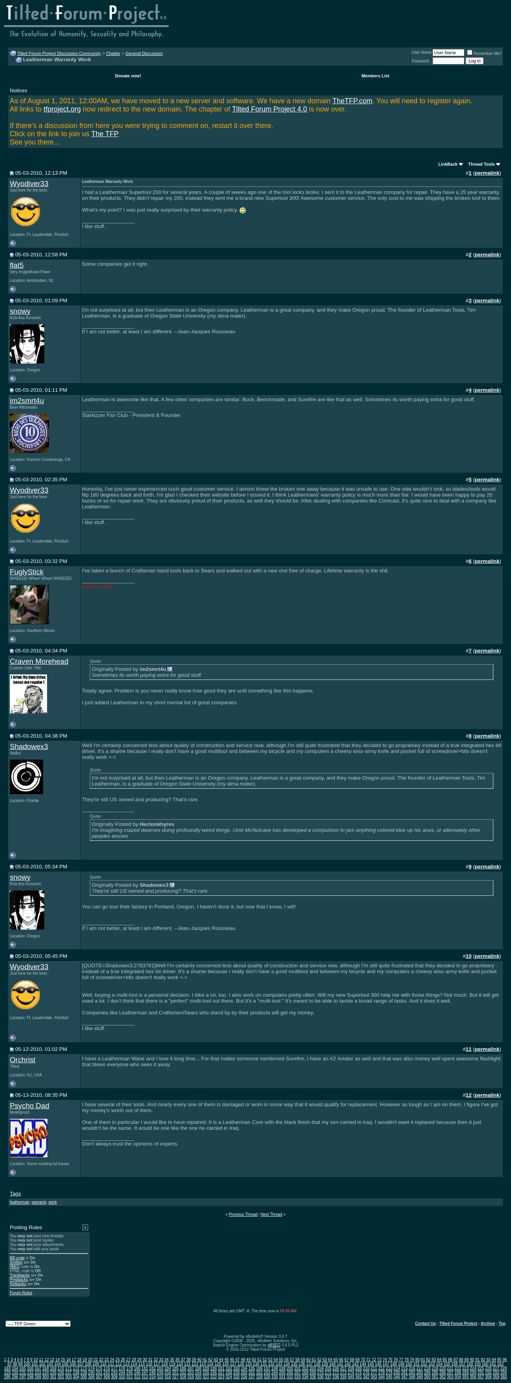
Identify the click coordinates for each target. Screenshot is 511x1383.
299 (38, 1377)
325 (236, 1377)
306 (91, 1377)
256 (213, 1372)
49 (248, 1359)
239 (83, 1372)
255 (206, 1372)
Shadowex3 (29, 746)
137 (309, 1364)
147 (386, 1364)
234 (45, 1372)
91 (477, 1359)
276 (366, 1372)
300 (45, 1377)
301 (53, 1377)
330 (274, 1377)
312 (137, 1377)
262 (259, 1372)
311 (129, 1377)
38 (188, 1359)
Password (420, 61)
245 (129, 1372)
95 (499, 1359)
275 (358, 1372)
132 (271, 1364)
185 (175, 1368)
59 (303, 1359)
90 (472, 1359)
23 (106, 1359)
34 (166, 1359)
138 (317, 1364)
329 (267, 1377)
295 (7, 1377)
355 (465, 1377)
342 (366, 1377)
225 (480, 1368)
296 (15, 1377)
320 (198, 1377)
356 (473, 1377)
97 (9, 1364)
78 (406, 1359)
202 (305, 1368)
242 (107, 1372)
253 (190, 1372)
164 (15, 1368)
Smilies (16, 1262)
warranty (39, 1202)
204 (320, 1368)
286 (442, 1372)
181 (145, 1368)
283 (419, 1372)
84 (439, 1359)
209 (358, 1368)
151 (416, 1364)
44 (221, 1359)
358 (488, 1377)
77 (401, 1359)
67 (346, 1359)
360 (503, 1377)
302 (61, 1377)
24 (112, 1359)
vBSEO (273, 1345)
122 (195, 1364)
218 (427, 1368)
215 (404, 1368)
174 (91, 1368)
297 (22, 1377)
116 (149, 1364)
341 (358, 1377)
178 (121, 1368)
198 (274, 1368)
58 (297, 1359)
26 (123, 1359)
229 (7, 1372)
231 (22, 1372)
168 (45, 1368)
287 (450, 1372)
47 (237, 1359)
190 (213, 1368)
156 (454, 1364)
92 (483, 1359)
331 (282, 1377)
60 (308, 1359)
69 (357, 1359)
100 (27, 1364)
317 (175, 1377)
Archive (488, 1323)
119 (172, 1364)
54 (275, 1359)
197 (267, 1368)
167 (38, 1368)
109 (96, 1364)
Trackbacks (20, 1275)
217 (419, 1368)
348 (412, 1377)
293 (496, 1372)
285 (435, 1372)
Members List (375, 75)
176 (107, 1368)
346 (396, 1377)
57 (292, 1359)
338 (336, 1377)
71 (368, 1359)
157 (462, 1364)
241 (99, 1372)
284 (427, 1372)
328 (259, 1377)
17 (74, 1359)
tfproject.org (62, 109)
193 (236, 1368)
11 (41, 1359)
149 (401, 1364)
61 (314, 1359)
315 (160, 1377)
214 (396, 1368)
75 (390, 1359)
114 (134, 1364)
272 (336, 1372)
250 (167, 1372)
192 (228, 1368)
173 (83, 1368)
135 (294, 1364)
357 (480, 1377)
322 (213, 1377)
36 (177, 1359)
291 (480, 1372)
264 (274, 1372)
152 (424, 1364)
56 (286, 1359)
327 (251, 1377)
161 (492, 1364)
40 (199, 1359)
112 (118, 1364)
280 (396, 1372)
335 (312, 1377)
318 (183, 1377)
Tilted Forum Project (458, 1323)
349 (419, 1377)
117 (156, 1364)
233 (38, 1372)
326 (244, 1377)
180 (137, 1368)
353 (450, 1377)
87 (455, 1359)
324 (228, 1377)
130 (256, 1364)
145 (370, 1364)
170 (61, 1368)
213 (389, 1368)
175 (99, 1368)
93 (488, 1359)
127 (233, 1364)
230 (15, 1372)
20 (90, 1359)
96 (504, 1359)
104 (57, 1364)
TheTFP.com (353, 101)
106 (72, 1364)
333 (297, 1377)
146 (378, 1364)
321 (206, 1377)
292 (488, 1372)
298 (30, 1377)
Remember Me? (484, 53)
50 (254, 1359)
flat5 (17, 265)
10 (36, 1359)
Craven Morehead (39, 661)
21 (95, 1359)
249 (160, 1372)
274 (351, 1372)
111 (111, 1364)
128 (241, 1364)
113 (126, 1364)
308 (107, 1377)
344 (381, 1377)
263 (267, 1372)
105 (65, 1364)
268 (305, 1372)
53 (270, 1359)
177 (114, 1368)
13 (52, 1359)
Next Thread (271, 1214)
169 (53, 1368)
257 (221, 1372)
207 (343, 1368)
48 (243, 1359)
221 (450, 1368)
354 (458, 1377)
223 (465, 1368)
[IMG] (14, 1266)
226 (488, 1368)
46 (232, 1359)
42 (210, 1359)
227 (496, 1368)
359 (496, 1377)
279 (389, 1372)
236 (61, 1372)
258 (228, 1372)
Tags (15, 1194)
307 (99, 1377)
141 (340, 1364)
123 (202, 1364)
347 (404, 1377)
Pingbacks (19, 1279)
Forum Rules (21, 1293)
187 (190, 1368)
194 (244, 1368)
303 (68, 1377)
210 (366, 1368)
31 (150, 1359)
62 (319, 1359)
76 (395, 1359)
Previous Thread (243, 1214)
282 (412, 1372)
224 (473, 1368)
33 (161, 1359)
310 (121, 1377)
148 (393, 1364)
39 (194, 1359)
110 (103, 1364)
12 (46, 1359)
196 (259, 1368)
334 (305, 1377)
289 (465, 1372)
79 (412, 1359)
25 (117, 1359)
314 (152, 1377)
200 (290, 1368)
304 (76, 1377)
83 (434, 1359)
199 (282, 1368)
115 (141, 1364)
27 (128, 1359)
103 (50, 1364)
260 (244, 1372)
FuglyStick (27, 572)
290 (473, 1372)
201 (297, 1368)
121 (187, 1364)
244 (121, 1372)
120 (179, 1364)
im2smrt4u (27, 400)
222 (458, 1368)
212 (381, 1368)
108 (88, 1364)
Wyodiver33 (29, 183)
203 (312, 1368)
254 (198, 1372)
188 (198, 1368)
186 (183, 1368)
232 (30, 1372)
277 (374, 1372)
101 (34, 1364)
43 (215, 1359)
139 (325, 1364)
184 (167, 1368)
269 (312, 1372)
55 (281, 1359)
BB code (17, 1258)
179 (129, 1368)
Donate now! (128, 75)
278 (381, 1372)
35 (172, 1359)
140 (332, 1364)
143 (355, 1364)
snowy (20, 311)
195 (251, 1368)
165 (22, 1368)
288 (458, 1372)
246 (137, 1372)
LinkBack (448, 164)
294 (503, 1372)
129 (248, 1364)
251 (175, 1372)
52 (265, 1359)
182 (152, 1368)
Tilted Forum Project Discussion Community (59, 53)
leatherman (19, 1202)
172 (76, 1368)
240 (91, 1372)
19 (85, 1359)
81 (423, 1359)
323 (221, 1377)
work (53, 1202)
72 (374, 1359)
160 (485, 1364)
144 (363, 1364)
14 (57, 1359)
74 (385, 1359)
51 (259, 1359)
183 (160, 1368)
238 (76, 1372)
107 (80, 1364)
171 (68, 1368)
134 (286, 1364)
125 (218, 1364)
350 (427, 1377)
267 (297, 1372)
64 (330, 1359)
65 (335, 1359)
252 (183, 1372)
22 (101, 1359)
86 (450, 1359)
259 (236, 1372)
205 (328, 1368)
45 (226, 1359)
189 (206, 1368)
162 (500, 1364)
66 (341, 1359)
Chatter (113, 53)
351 (435, 1377)
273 (343, 1372)
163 (7, 1368)
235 (53, 1372)
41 (205, 1359)
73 (379, 1359)
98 (15, 1364)
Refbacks (18, 1284)
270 (320, 1372)
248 (152, 1372)
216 (412, 1368)
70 (363, 1359)
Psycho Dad (29, 1106)
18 (79, 1359)
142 (347, 1364)
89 (466, 1359)
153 (431, 1364)
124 (210, 1364)
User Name (422, 52)
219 (435, 1368)
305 (83, 1377)
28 (134, 1359)
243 (114, 1372)
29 (139, 1359)
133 (279, 1364)
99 (20, 1364)
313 (145, 1377)
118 (164, 1364)
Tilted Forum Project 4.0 (269, 109)
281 (404, 1372)
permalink (487, 173)
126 (225, 1364)
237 (68, 1372)
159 (477, 1364)
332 (290, 1377)
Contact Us (425, 1323)
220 (442, 1368)
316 (167, 1377)
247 (145, 1372)
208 (351, 1368)
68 (352, 1359)
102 (42, 1364)
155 (447, 1364)
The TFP (105, 134)
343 (374, 1377)
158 (470, 1364)
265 (282, 1372)
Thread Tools (481, 164)
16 (68, 1359)
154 (439, 1364)
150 (409, 1364)
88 (461, 1359)
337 (328, 1377)
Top (502, 1323)
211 (374, 1368)
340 (351, 1377)
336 (320, 1377)
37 (183, 1359)
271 (328, 1372)
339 (343, 1377)
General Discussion (144, 53)
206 (336, 1368)
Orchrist (22, 1060)
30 (145, 1359)
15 (63, 1359)
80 (417, 1359)
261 (251, 1372)
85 (444, 1359)
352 (442, 1377)
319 (190, 1377)
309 (114, 1377)
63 (325, 1359)
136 (301, 1364)
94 (494, 1359)
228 (503, 1368)
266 (290, 1372)
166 (30, 1368)
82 (428, 1359)
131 (263, 1364)
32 (155, 1359)
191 (221, 1368)
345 (389, 1377)
